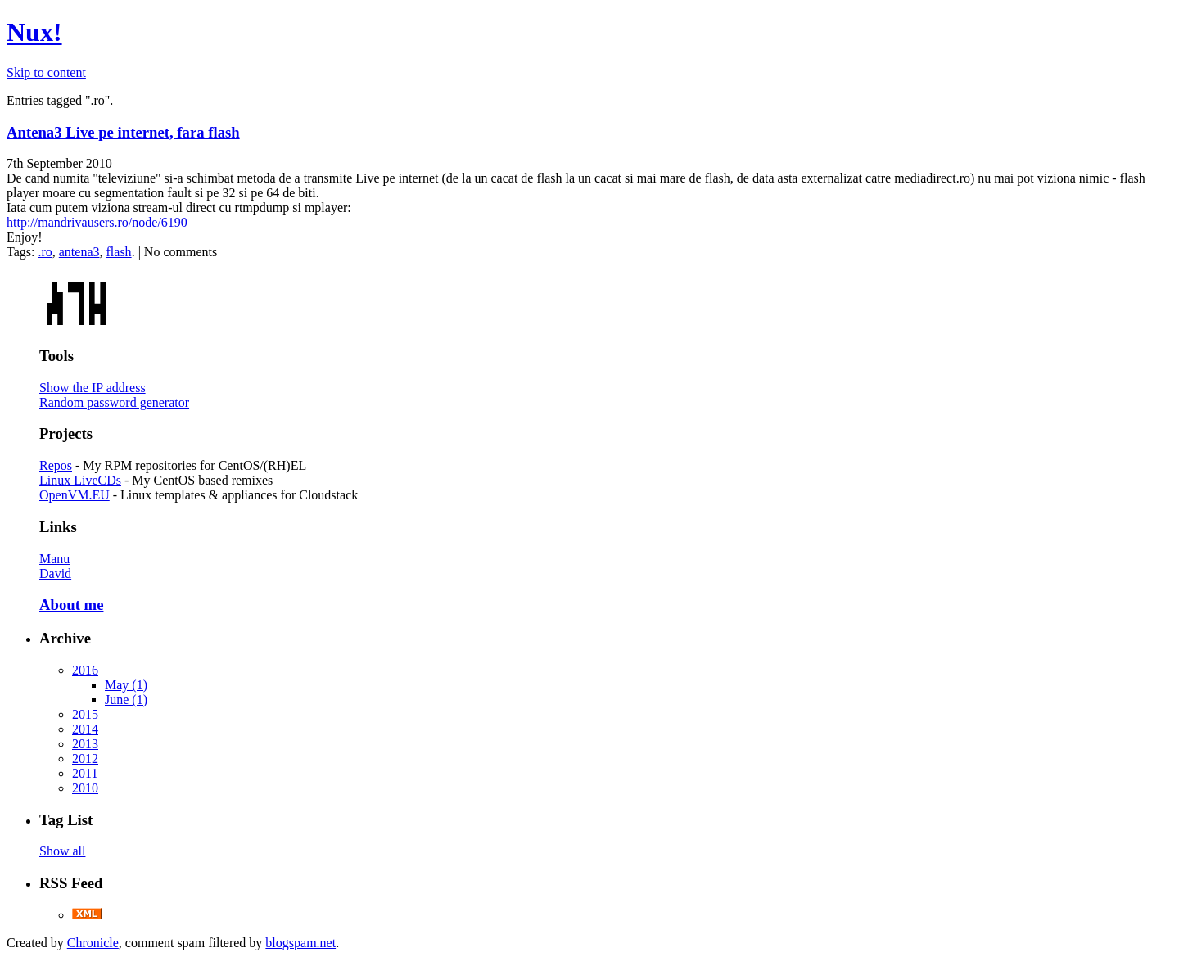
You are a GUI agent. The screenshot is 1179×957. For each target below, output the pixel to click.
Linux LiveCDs (80, 480)
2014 (85, 729)
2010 (85, 788)
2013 (85, 744)
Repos (55, 465)
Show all (62, 851)
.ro (45, 252)
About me (71, 604)
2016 (85, 670)
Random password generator (114, 402)
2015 (85, 714)
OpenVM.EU (74, 495)
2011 (84, 773)
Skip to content (46, 72)
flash (119, 252)
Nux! (34, 32)
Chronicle (93, 943)
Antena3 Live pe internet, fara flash (123, 132)
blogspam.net (300, 943)
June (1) (126, 699)
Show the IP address (92, 388)
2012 (85, 758)
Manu (54, 559)
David (55, 573)
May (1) (126, 685)
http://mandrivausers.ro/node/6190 (97, 222)
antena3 (79, 252)
